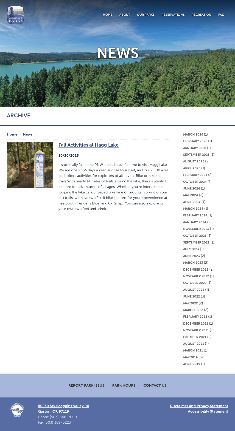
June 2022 (191, 296)
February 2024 (195, 215)
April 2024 (192, 202)
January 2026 (194, 148)
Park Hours (124, 385)
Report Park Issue (86, 385)
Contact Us (155, 385)
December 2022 (195, 269)
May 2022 (190, 303)
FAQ (221, 15)
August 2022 (193, 289)
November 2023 (196, 228)
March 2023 (193, 262)
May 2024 (190, 195)
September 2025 (196, 154)
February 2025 (195, 174)
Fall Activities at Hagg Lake (89, 145)
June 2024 (191, 188)
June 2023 (191, 256)
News (27, 134)
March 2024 (193, 208)
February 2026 (195, 141)
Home (107, 15)
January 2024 (194, 222)
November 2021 (196, 330)
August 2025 (193, 161)
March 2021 (193, 350)
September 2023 (196, 242)
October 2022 (195, 282)
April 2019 (191, 364)
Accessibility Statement (208, 411)
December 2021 (195, 323)
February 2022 (195, 316)
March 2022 (193, 310)
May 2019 (190, 357)
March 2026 (193, 134)
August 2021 (193, 343)
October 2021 (194, 337)
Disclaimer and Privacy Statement (199, 406)
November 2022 (196, 276)
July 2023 (191, 249)
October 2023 (195, 235)
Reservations (173, 15)
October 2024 (195, 181)
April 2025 (191, 168)
